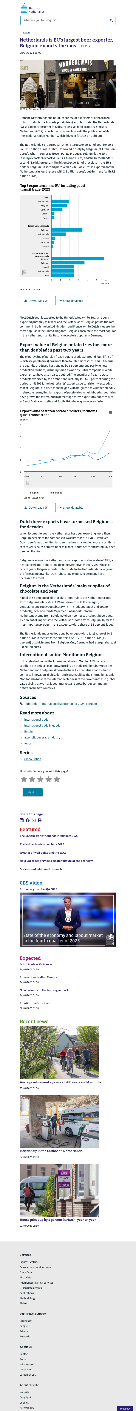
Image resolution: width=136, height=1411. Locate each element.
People (24, 1326)
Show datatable (72, 301)
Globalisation (32, 759)
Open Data (26, 1272)
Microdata (25, 1277)
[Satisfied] (48, 779)
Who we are (27, 1364)
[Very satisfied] (57, 779)
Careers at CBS (28, 1375)
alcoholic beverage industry (42, 737)
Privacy (24, 1331)
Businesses (26, 1321)
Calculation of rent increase (35, 1267)
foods (27, 743)
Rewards (25, 1337)
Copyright (25, 1397)
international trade (36, 719)
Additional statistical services (36, 1283)
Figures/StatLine (29, 1262)
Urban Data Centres (31, 1288)
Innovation (26, 1370)
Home (26, 32)
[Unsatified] (32, 779)
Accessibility (27, 1408)
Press (23, 1359)
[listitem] (21, 820)
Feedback (125, 1409)
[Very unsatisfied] (24, 779)
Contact (24, 1354)
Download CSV (36, 301)
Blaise (23, 1303)
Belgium (29, 731)
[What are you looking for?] (67, 20)
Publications (27, 1293)
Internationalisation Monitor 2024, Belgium (69, 704)
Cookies (24, 1403)
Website (24, 1392)
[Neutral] (40, 779)
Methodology (27, 1298)
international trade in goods (42, 725)
